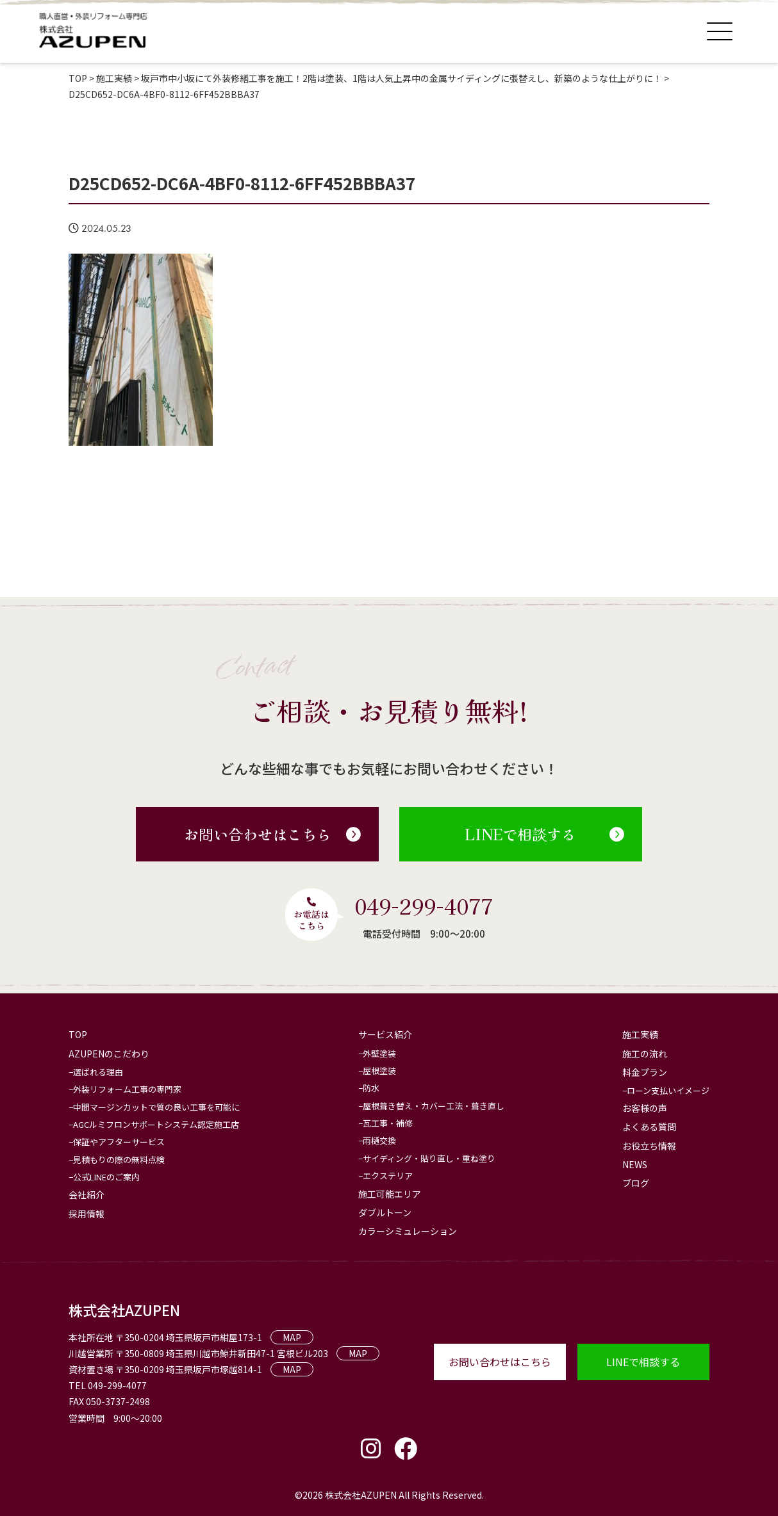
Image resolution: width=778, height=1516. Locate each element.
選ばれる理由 (98, 1072)
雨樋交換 (379, 1140)
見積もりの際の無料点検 (119, 1159)
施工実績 (640, 1034)
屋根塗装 (379, 1070)
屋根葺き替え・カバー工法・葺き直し (433, 1106)
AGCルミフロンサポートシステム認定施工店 (156, 1124)
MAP (292, 1337)
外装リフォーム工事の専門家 (127, 1089)
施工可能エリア (389, 1193)
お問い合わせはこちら (272, 834)
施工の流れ (644, 1053)
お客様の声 (644, 1108)
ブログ (635, 1183)
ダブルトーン (384, 1212)
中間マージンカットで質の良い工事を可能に (156, 1107)
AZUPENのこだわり (109, 1053)
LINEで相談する (544, 834)
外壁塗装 (379, 1053)
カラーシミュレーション (407, 1231)
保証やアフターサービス (119, 1142)
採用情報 (86, 1213)
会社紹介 (86, 1194)
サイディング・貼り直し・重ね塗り (429, 1158)
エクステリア (388, 1176)
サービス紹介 (385, 1034)
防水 (371, 1088)
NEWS (634, 1164)
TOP (78, 1034)
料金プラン (644, 1072)
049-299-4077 (423, 905)
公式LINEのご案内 (106, 1177)
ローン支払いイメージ (668, 1090)
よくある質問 (649, 1126)
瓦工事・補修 (388, 1123)
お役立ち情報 (649, 1145)
